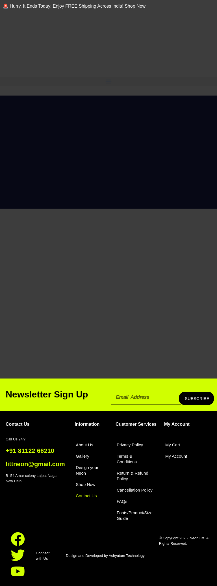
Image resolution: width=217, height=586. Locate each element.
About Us (84, 444)
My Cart (172, 444)
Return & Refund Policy (132, 476)
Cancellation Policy (135, 490)
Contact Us (86, 495)
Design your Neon (87, 470)
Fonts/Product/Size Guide (135, 515)
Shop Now (85, 484)
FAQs (122, 501)
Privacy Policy (130, 444)
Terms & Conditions (127, 459)
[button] (108, 81)
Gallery (82, 456)
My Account (176, 456)
